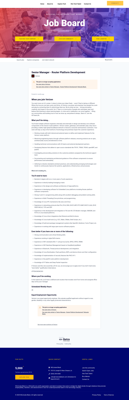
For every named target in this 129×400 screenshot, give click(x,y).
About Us (51, 4)
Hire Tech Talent (76, 4)
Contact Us (87, 4)
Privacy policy (60, 343)
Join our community (68, 39)
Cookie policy (68, 343)
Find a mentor (103, 39)
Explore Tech (63, 4)
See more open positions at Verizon (47, 324)
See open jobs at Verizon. (43, 84)
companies (33, 60)
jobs (20, 60)
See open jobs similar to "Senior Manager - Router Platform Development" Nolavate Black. (61, 87)
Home (42, 4)
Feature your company (29, 39)
